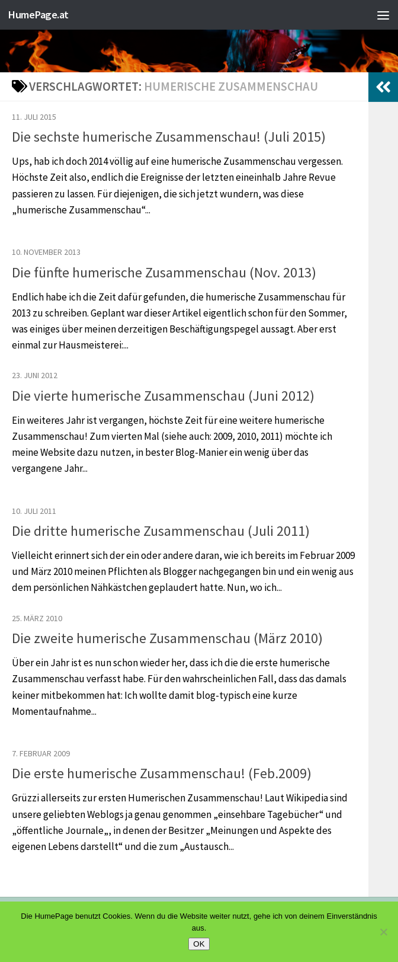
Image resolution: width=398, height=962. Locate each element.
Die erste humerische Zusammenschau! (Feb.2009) (162, 773)
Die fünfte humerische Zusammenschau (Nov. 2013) (164, 272)
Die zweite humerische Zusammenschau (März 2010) (167, 638)
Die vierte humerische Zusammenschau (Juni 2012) (163, 395)
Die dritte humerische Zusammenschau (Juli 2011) (161, 531)
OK (198, 943)
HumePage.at (40, 14)
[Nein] (383, 932)
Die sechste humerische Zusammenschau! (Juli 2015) (169, 136)
